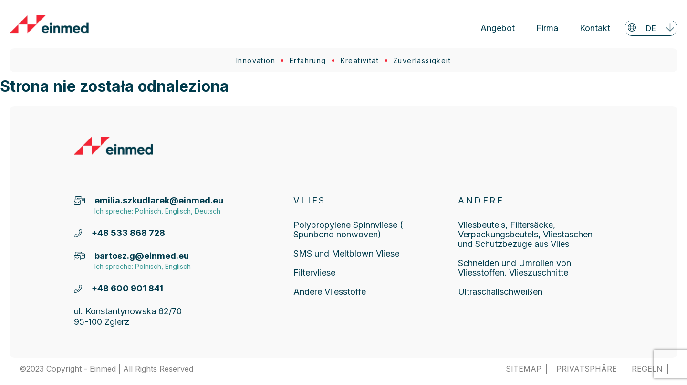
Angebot (497, 28)
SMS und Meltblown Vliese (346, 253)
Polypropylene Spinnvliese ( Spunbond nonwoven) (348, 229)
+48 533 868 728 (128, 233)
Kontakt (595, 28)
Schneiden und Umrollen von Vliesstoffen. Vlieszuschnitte (514, 268)
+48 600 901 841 (127, 288)
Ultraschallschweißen (500, 292)
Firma (547, 28)
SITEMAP (523, 369)
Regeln (647, 369)
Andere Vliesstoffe (329, 292)
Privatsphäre (586, 369)
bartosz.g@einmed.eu (141, 256)
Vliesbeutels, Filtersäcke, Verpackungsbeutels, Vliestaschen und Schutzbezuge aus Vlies (525, 234)
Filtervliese (314, 272)
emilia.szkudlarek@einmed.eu (156, 200)
